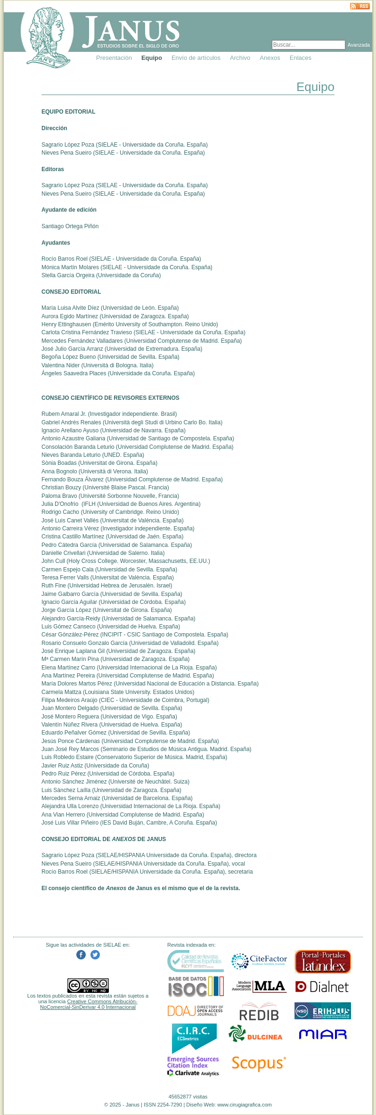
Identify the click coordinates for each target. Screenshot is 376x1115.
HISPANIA (132, 855)
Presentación (114, 57)
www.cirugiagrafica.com (244, 1104)
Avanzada (359, 45)
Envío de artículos (196, 57)
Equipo (151, 57)
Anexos (270, 57)
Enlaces (300, 57)
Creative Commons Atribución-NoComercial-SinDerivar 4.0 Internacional (89, 1004)
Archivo (240, 57)
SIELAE (107, 144)
